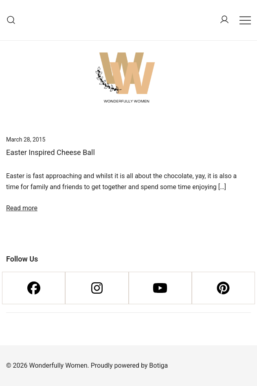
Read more (21, 208)
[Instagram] (96, 288)
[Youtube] (160, 288)
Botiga (158, 365)
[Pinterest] (223, 288)
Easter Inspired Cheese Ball (50, 152)
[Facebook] (33, 288)
